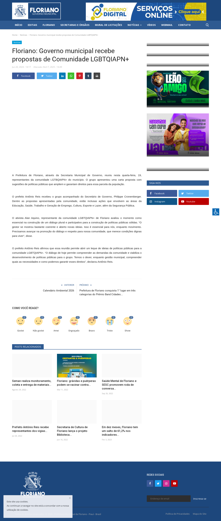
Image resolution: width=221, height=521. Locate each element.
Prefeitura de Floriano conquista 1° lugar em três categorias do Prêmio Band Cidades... (107, 292)
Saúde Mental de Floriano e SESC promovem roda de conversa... (119, 384)
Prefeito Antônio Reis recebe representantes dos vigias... (30, 429)
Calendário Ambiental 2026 (58, 290)
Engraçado (74, 330)
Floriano (49, 25)
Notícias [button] (135, 25)
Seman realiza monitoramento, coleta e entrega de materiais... (31, 382)
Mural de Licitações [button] (108, 25)
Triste (110, 330)
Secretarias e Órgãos (74, 25)
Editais (32, 25)
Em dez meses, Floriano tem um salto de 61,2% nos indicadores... (120, 431)
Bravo (92, 330)
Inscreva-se (199, 498)
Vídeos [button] (151, 25)
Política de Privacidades (178, 513)
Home (14, 35)
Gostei (20, 330)
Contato (184, 25)
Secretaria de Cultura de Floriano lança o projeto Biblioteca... (72, 431)
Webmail (167, 25)
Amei (56, 330)
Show (127, 330)
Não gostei (38, 330)
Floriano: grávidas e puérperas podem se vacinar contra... (76, 382)
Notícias (23, 35)
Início (18, 25)
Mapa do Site (199, 513)
